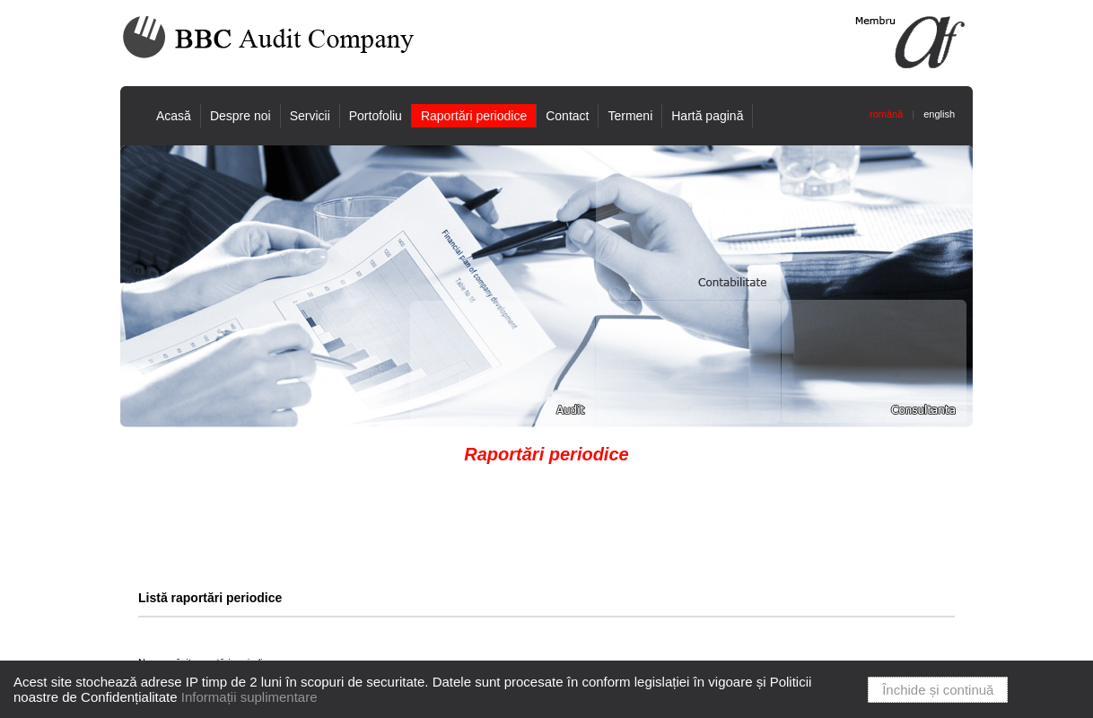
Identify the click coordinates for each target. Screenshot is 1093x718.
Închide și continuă (937, 689)
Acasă (173, 116)
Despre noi (240, 116)
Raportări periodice (474, 116)
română (886, 114)
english (939, 114)
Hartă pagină (707, 116)
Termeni (630, 116)
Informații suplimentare (249, 697)
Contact (567, 116)
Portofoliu (375, 116)
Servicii (310, 116)
